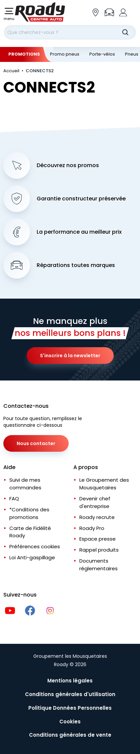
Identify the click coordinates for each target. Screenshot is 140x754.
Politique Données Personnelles (70, 707)
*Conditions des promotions (29, 513)
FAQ (14, 498)
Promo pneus (64, 54)
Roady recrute (97, 517)
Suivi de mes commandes (25, 483)
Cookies (70, 721)
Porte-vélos (102, 54)
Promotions (24, 54)
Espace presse (97, 538)
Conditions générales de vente (70, 734)
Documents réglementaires (98, 564)
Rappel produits (99, 549)
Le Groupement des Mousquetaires (104, 483)
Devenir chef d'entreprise (94, 502)
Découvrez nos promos (68, 165)
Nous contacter (36, 443)
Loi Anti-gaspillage (32, 557)
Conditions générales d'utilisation (70, 694)
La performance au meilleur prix (79, 232)
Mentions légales (70, 680)
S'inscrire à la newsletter (70, 355)
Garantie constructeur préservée (81, 198)
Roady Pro (91, 528)
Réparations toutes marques (76, 265)
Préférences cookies (34, 546)
